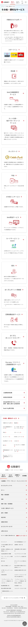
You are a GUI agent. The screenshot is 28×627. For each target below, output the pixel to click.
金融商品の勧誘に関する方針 (20, 570)
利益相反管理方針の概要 (6, 553)
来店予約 (14, 517)
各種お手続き (14, 522)
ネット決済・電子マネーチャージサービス (19, 427)
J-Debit (16, 441)
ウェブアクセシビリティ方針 (20, 553)
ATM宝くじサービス (19, 436)
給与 (4, 445)
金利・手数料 (14, 513)
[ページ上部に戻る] (24, 623)
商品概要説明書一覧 (5, 585)
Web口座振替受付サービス (8, 427)
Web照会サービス (7, 441)
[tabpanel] (14, 509)
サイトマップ (3, 541)
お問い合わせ (14, 531)
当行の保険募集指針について (20, 541)
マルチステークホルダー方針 (20, 588)
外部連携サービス (18, 585)
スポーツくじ (17, 432)
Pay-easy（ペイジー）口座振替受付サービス (8, 456)
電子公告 (3, 561)
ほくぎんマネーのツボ (14, 526)
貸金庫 (16, 423)
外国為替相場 (3, 574)
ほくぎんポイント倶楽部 (19, 445)
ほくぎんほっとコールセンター (19, 450)
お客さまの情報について (6, 565)
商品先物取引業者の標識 (6, 588)
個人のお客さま (12, 2)
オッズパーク (6, 436)
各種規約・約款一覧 (18, 544)
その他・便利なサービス (11, 418)
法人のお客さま (17, 2)
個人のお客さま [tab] (3, 475)
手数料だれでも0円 (7, 423)
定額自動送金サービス (8, 450)
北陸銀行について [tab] (17, 475)
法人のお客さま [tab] (10, 475)
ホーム (2, 6)
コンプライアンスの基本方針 (20, 556)
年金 (4, 432)
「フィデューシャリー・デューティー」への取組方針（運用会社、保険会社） (20, 581)
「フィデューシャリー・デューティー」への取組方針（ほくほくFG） (7, 581)
